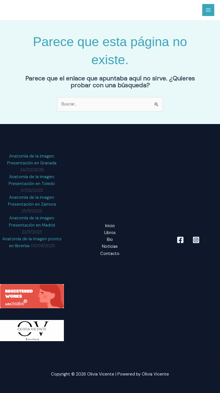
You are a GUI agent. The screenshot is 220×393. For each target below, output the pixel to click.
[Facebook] (180, 239)
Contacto (109, 253)
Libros (110, 232)
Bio (110, 239)
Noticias (110, 246)
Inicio (110, 226)
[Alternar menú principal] (208, 10)
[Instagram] (196, 239)
